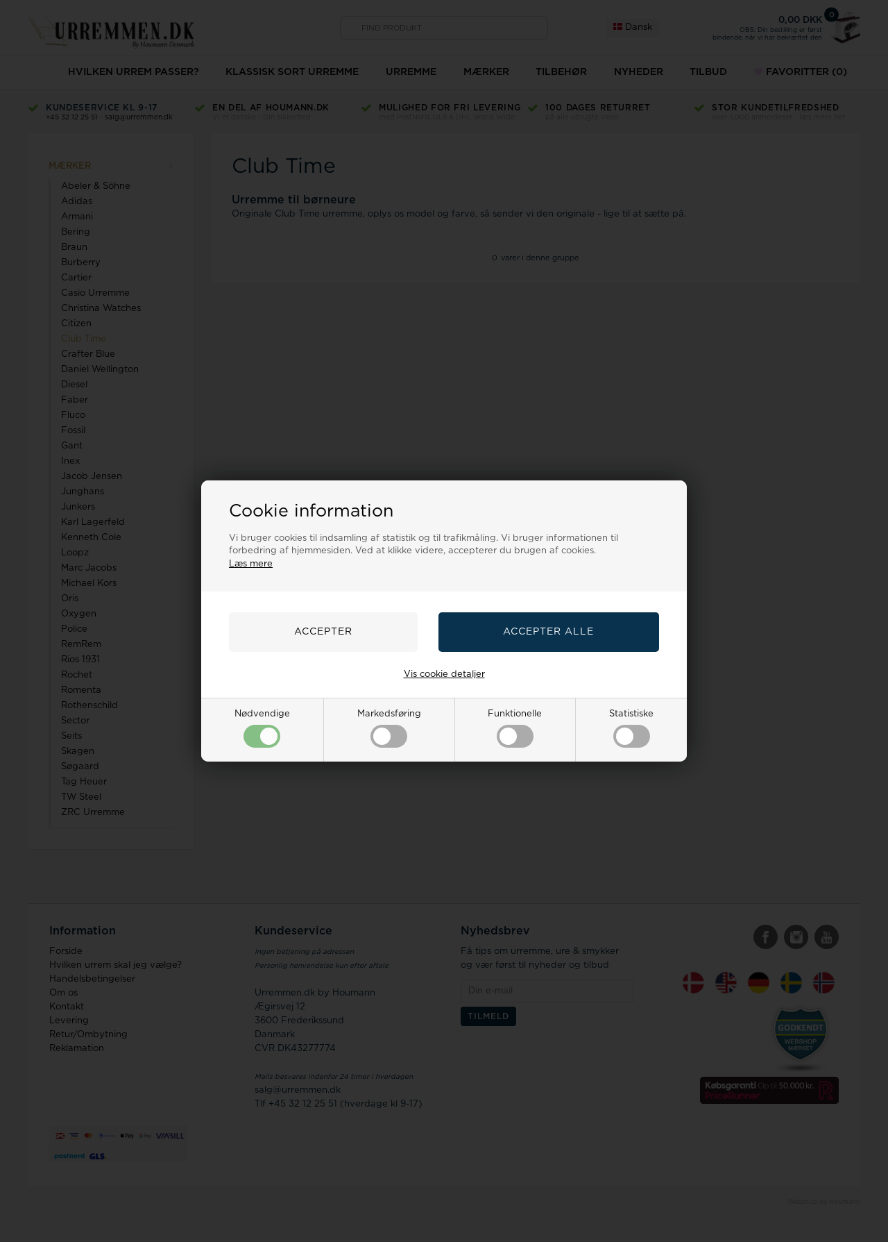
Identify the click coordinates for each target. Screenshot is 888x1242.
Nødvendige (262, 729)
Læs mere (251, 564)
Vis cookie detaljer (444, 674)
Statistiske (631, 729)
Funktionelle (515, 729)
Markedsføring (389, 729)
